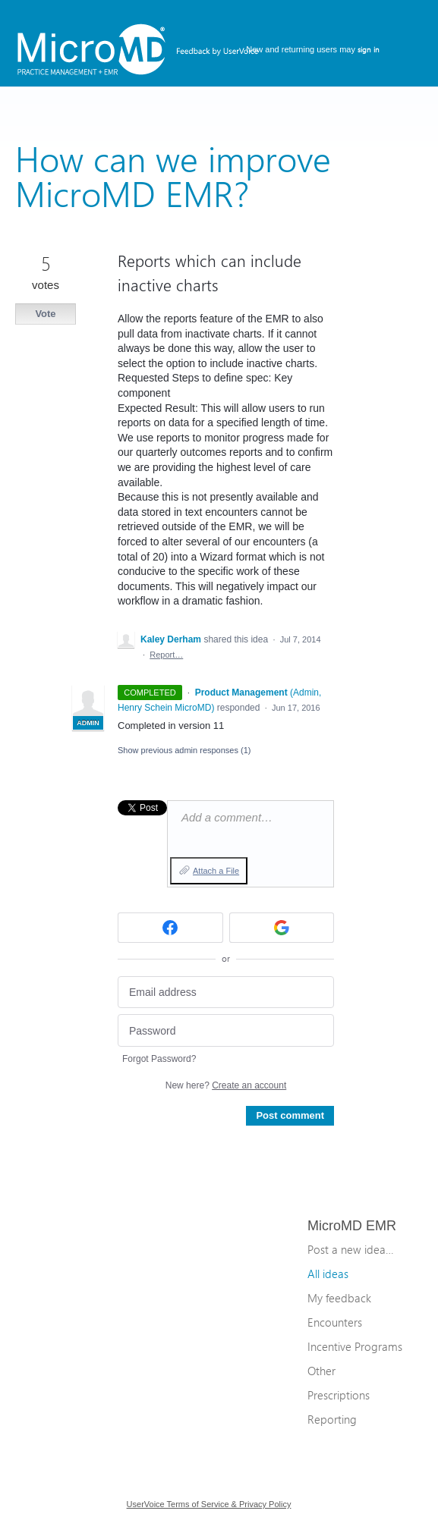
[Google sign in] (282, 927)
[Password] (226, 1030)
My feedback (339, 1297)
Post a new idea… (350, 1249)
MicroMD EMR (351, 1225)
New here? (225, 1085)
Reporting (332, 1419)
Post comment (290, 1115)
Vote (45, 313)
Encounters (334, 1322)
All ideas (327, 1273)
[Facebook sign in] (170, 927)
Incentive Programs (354, 1346)
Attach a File (216, 870)
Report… (166, 654)
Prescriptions (338, 1394)
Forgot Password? (159, 1059)
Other (321, 1370)
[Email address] (226, 992)
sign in (369, 49)
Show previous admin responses (184, 750)
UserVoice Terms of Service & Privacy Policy (209, 1504)
